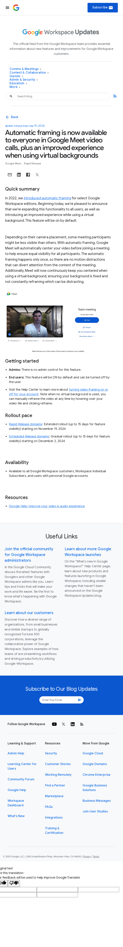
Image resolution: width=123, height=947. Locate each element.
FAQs (49, 807)
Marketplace (54, 796)
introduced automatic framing (47, 198)
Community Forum (21, 779)
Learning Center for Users (22, 766)
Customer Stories (58, 764)
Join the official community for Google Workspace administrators (29, 555)
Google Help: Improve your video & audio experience (47, 506)
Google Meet (13, 163)
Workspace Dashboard (16, 803)
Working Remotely (58, 775)
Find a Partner (55, 785)
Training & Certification (54, 830)
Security (51, 753)
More (15, 87)
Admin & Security (24, 80)
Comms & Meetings (25, 69)
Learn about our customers (29, 612)
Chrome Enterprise (96, 775)
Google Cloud (93, 753)
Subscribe (102, 7)
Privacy (87, 856)
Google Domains (95, 764)
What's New (16, 816)
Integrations (54, 818)
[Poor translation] (14, 883)
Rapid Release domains (25, 424)
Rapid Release (32, 163)
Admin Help (16, 753)
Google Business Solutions (95, 788)
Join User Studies (95, 811)
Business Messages (97, 801)
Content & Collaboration (29, 73)
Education (18, 83)
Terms (96, 856)
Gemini (16, 76)
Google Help (17, 790)
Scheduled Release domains (29, 436)
